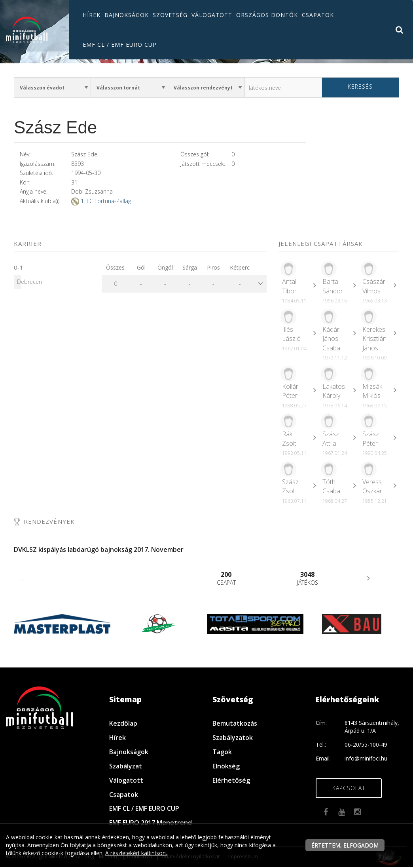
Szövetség (170, 15)
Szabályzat (125, 766)
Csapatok (318, 15)
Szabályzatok (232, 737)
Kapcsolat (348, 788)
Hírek (91, 15)
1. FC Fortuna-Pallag (106, 201)
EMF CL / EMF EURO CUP (120, 44)
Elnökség (226, 766)
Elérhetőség (231, 780)
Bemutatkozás (234, 723)
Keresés (360, 86)
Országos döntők (267, 15)
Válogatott (211, 15)
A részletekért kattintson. (137, 853)
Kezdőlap (123, 723)
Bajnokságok (126, 15)
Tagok (222, 751)
